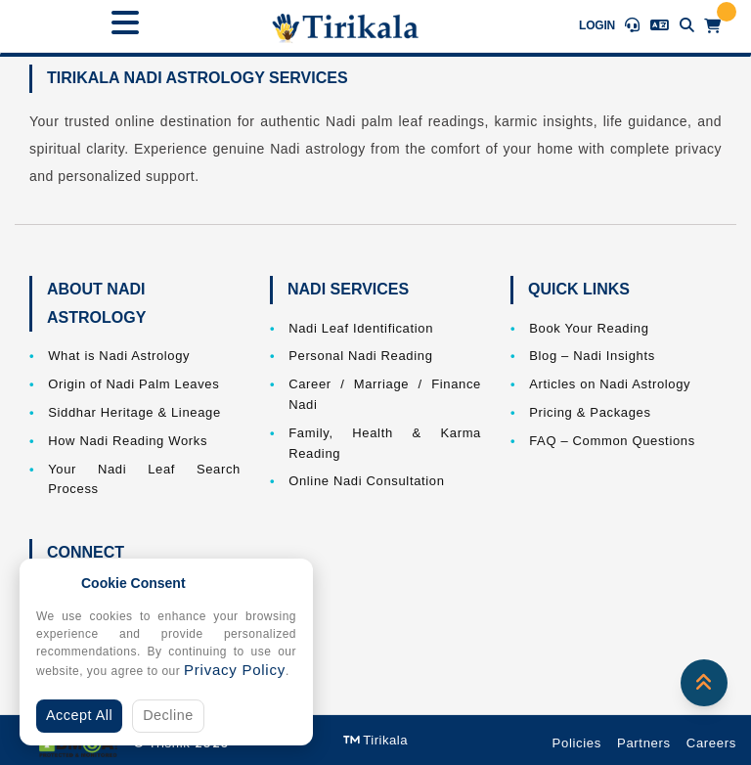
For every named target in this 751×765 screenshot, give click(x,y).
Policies (576, 743)
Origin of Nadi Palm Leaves (133, 384)
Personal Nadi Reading (360, 355)
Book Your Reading (588, 328)
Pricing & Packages (589, 412)
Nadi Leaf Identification (360, 328)
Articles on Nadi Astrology (609, 384)
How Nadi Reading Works (127, 440)
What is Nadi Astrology (119, 355)
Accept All (79, 715)
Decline (168, 715)
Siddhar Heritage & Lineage (134, 412)
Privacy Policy (235, 669)
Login (597, 25)
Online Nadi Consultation (366, 480)
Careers (711, 743)
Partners (644, 743)
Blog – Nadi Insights (592, 355)
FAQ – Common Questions (612, 440)
